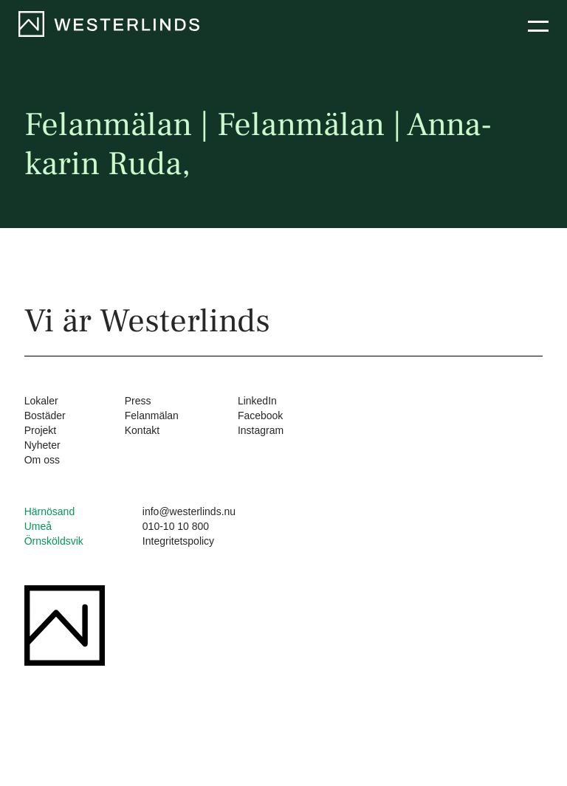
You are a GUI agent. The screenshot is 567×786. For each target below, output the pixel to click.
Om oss (42, 460)
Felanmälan (152, 415)
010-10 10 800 (175, 526)
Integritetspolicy (178, 541)
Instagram (261, 430)
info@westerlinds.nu (189, 511)
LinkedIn (257, 401)
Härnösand (49, 511)
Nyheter (42, 445)
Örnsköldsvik (53, 541)
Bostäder (45, 415)
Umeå (38, 526)
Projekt (40, 430)
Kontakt (142, 430)
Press (138, 401)
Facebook (260, 415)
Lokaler (41, 401)
